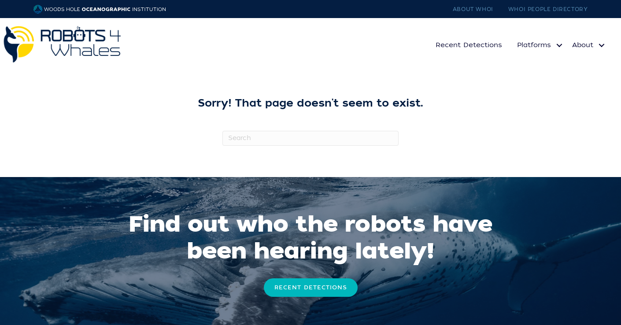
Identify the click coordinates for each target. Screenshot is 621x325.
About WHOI (473, 9)
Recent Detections (469, 45)
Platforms (534, 45)
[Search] (310, 138)
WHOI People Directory (548, 9)
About (582, 45)
